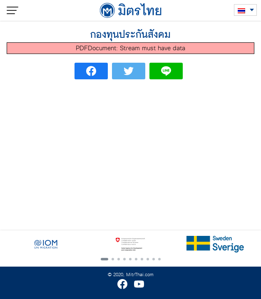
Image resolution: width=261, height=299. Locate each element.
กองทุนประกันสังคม (130, 35)
